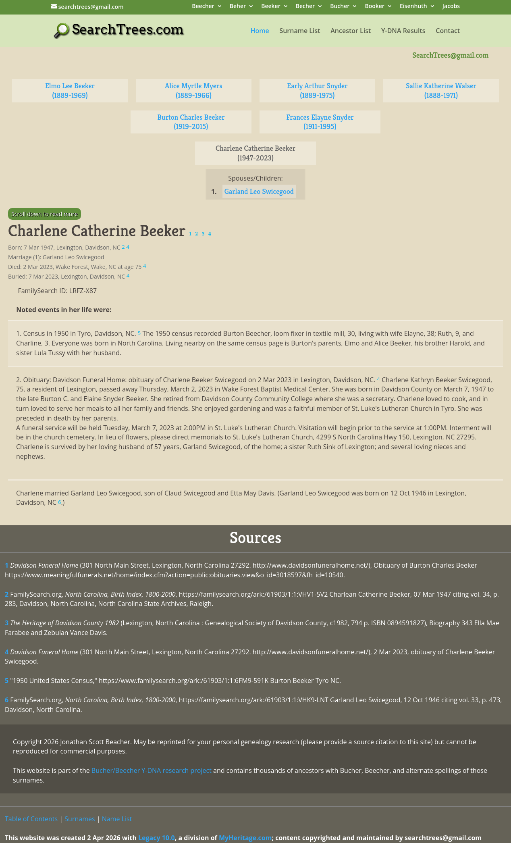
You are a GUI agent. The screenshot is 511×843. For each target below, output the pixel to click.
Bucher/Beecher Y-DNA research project (151, 770)
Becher (305, 7)
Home (259, 31)
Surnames (79, 818)
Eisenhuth (413, 7)
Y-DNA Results (403, 31)
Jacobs (451, 7)
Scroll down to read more (44, 214)
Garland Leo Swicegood (259, 191)
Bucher (339, 7)
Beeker (270, 7)
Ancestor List (350, 31)
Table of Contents (31, 818)
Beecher (203, 7)
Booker (374, 7)
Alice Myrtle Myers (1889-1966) (193, 90)
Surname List (299, 31)
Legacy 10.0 (156, 837)
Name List (117, 818)
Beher (238, 7)
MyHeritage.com (245, 837)
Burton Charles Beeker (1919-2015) (190, 121)
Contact (448, 31)
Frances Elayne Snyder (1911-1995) (319, 121)
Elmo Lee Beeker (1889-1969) (70, 90)
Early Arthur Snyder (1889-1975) (317, 90)
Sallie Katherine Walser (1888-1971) (441, 90)
